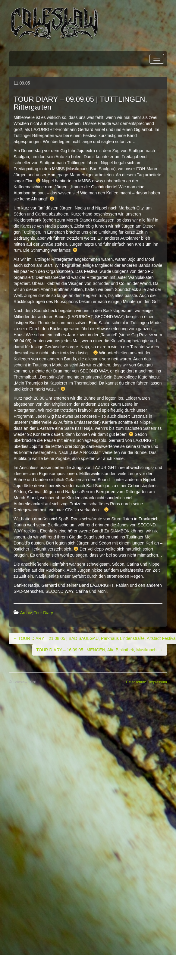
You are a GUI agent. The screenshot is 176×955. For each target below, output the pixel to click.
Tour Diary (43, 612)
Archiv (26, 612)
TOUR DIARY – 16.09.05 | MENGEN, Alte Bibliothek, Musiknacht (99, 649)
